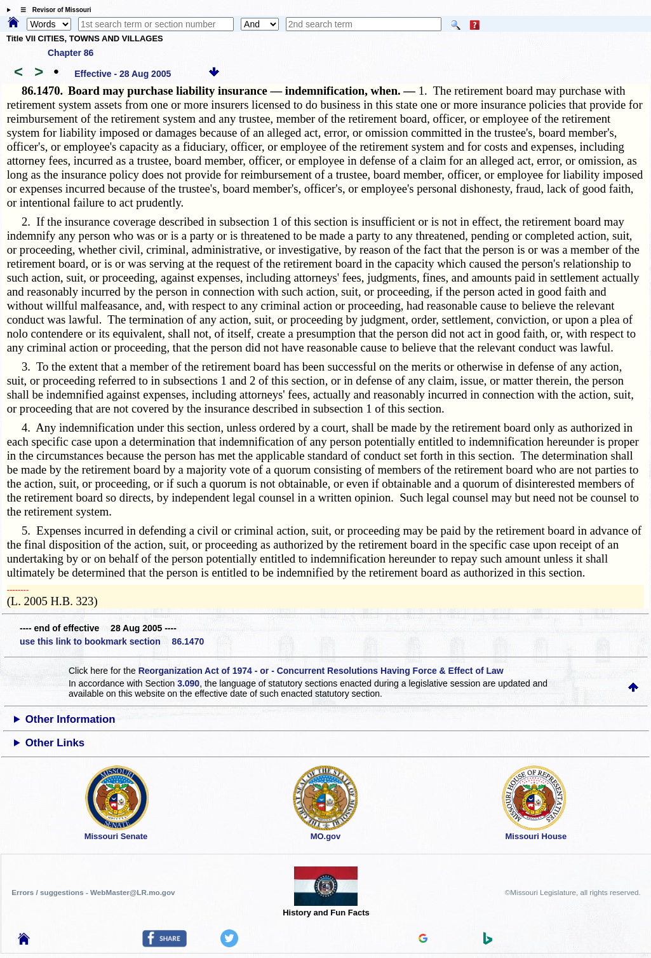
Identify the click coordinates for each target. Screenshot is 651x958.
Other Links (54, 743)
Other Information (70, 719)
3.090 (188, 683)
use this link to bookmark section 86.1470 (112, 641)
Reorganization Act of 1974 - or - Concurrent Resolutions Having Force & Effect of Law (321, 671)
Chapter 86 (70, 53)
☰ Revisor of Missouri (52, 9)
